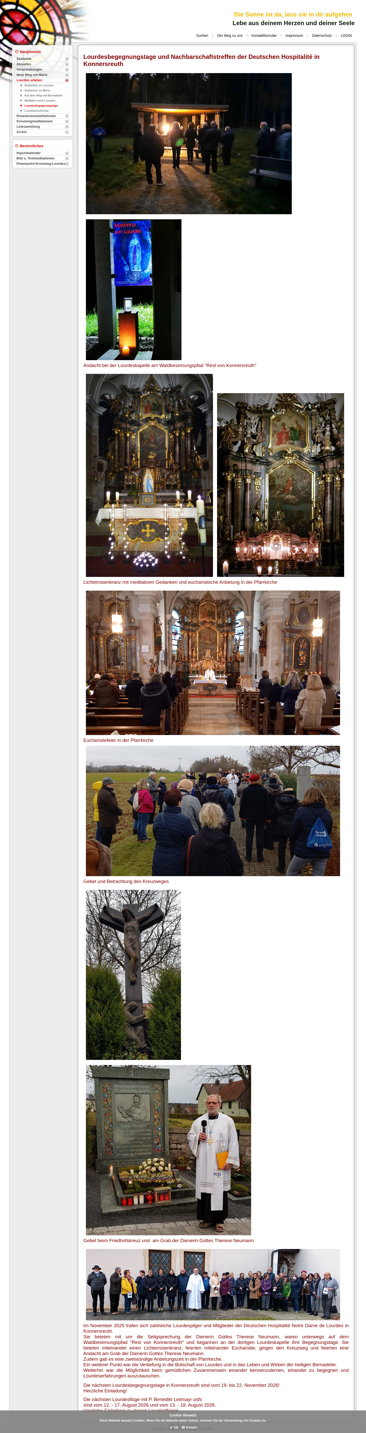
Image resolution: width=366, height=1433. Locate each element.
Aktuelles (24, 64)
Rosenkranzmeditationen (36, 116)
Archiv (22, 132)
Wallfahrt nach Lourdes (39, 100)
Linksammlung (28, 126)
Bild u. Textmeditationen (36, 158)
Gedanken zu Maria (37, 90)
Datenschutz (322, 36)
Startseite (24, 59)
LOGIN (346, 36)
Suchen (202, 36)
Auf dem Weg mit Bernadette (43, 95)
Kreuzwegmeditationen (35, 121)
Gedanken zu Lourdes (39, 85)
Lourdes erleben (29, 80)
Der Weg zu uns (229, 36)
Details (189, 1427)
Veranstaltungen (29, 69)
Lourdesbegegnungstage (41, 105)
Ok (174, 1427)
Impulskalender (29, 153)
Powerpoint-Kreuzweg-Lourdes (41, 163)
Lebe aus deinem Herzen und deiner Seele (294, 23)
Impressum (294, 36)
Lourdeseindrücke (36, 110)
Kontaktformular (264, 36)
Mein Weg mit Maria (32, 75)
